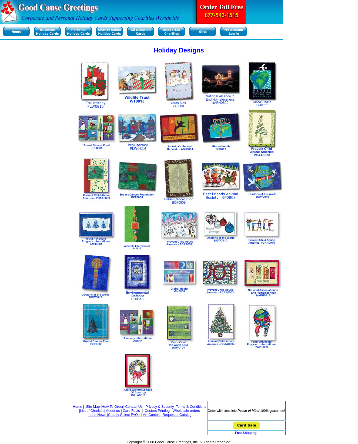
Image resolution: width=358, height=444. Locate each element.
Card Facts (131, 411)
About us (113, 411)
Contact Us (133, 407)
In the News (97, 415)
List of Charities (92, 411)
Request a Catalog (177, 415)
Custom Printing (157, 411)
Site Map (93, 407)
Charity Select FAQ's (124, 415)
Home (77, 407)
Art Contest (151, 415)
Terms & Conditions (191, 407)
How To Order (112, 407)
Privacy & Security (159, 407)
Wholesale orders (186, 411)
